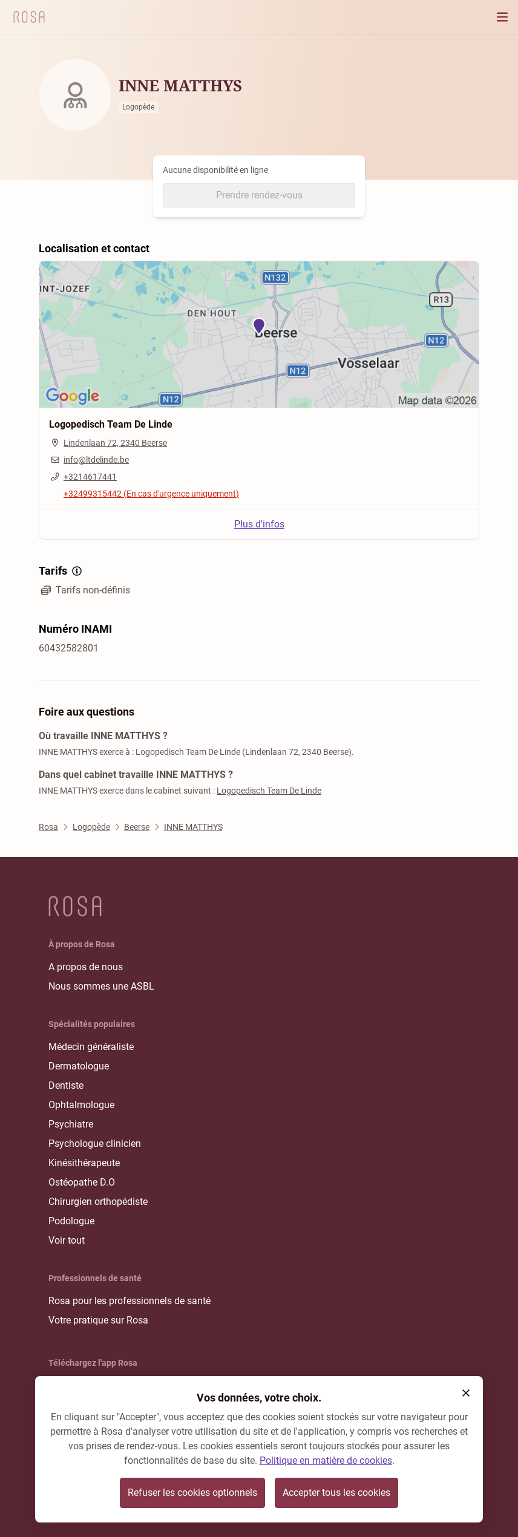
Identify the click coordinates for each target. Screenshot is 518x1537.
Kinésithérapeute (84, 1163)
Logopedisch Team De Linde (269, 790)
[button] (466, 1393)
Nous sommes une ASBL (101, 986)
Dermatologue (78, 1066)
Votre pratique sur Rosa (98, 1320)
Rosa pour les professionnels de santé (129, 1301)
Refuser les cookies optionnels (192, 1492)
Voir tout (66, 1240)
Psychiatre (70, 1124)
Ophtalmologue (81, 1105)
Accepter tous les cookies (336, 1492)
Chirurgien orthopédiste (98, 1201)
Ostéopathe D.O (81, 1182)
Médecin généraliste (91, 1046)
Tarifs (61, 571)
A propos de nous (85, 967)
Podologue (71, 1221)
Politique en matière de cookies (326, 1460)
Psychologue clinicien (94, 1143)
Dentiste (66, 1085)
